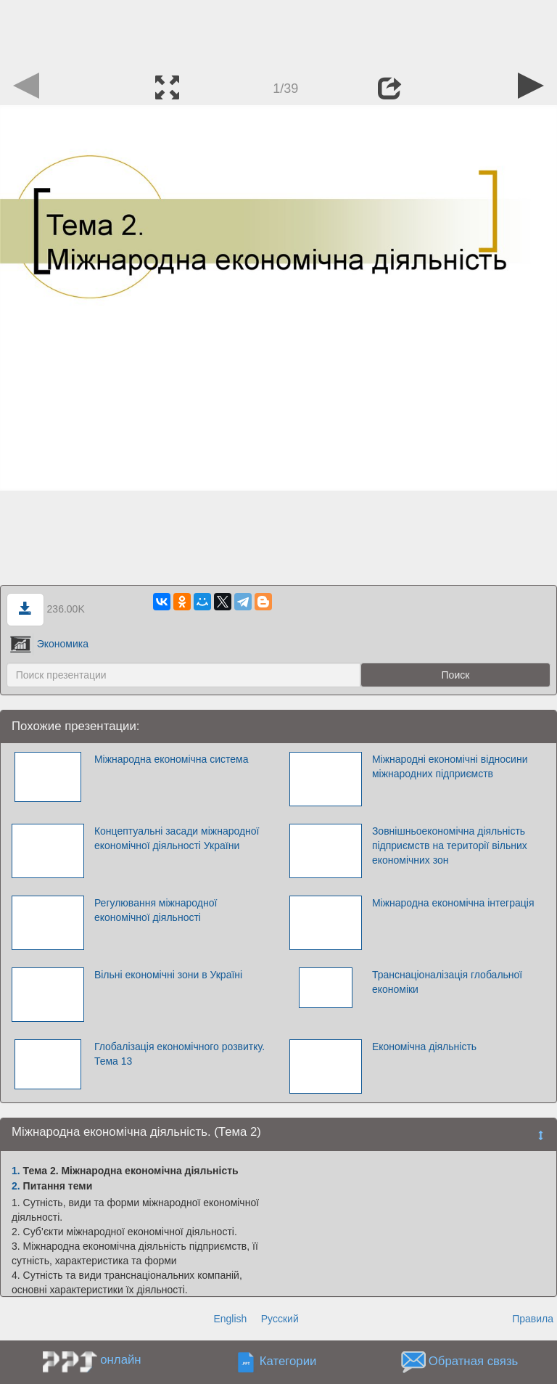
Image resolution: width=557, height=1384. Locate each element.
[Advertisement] (278, 32)
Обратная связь (474, 1362)
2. (16, 1186)
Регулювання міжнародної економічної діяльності (155, 910)
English (230, 1318)
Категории (288, 1362)
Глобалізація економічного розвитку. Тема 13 (179, 1054)
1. (16, 1170)
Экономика (49, 644)
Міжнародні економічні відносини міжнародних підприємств (450, 766)
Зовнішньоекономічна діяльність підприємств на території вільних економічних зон (449, 845)
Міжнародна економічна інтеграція (453, 903)
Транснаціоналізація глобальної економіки (447, 982)
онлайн (120, 1360)
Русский (280, 1318)
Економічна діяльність (424, 1046)
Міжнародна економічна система (171, 759)
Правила (532, 1318)
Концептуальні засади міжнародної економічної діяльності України (177, 838)
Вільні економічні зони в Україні (168, 974)
